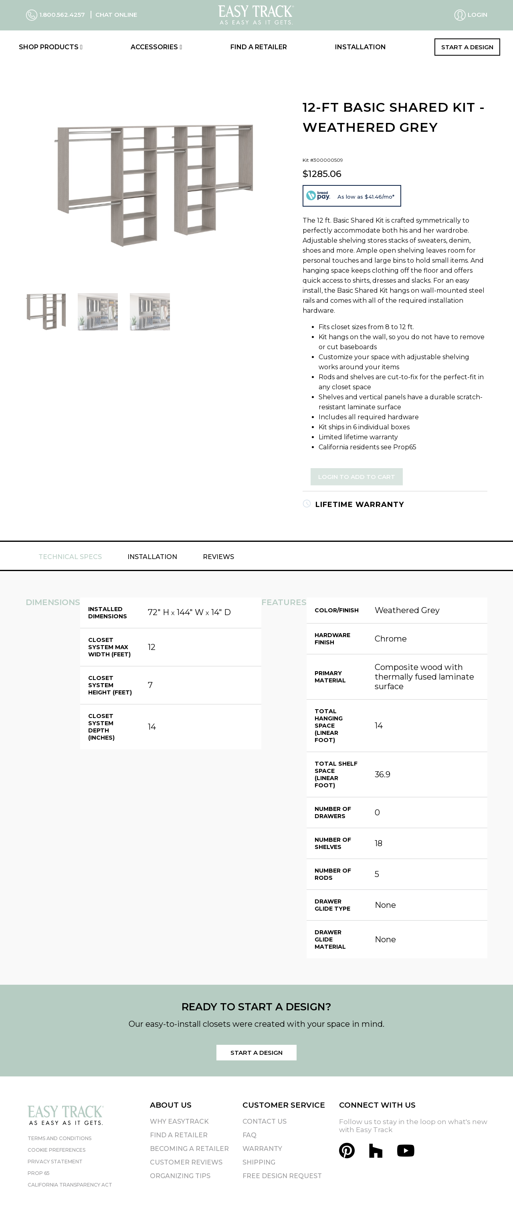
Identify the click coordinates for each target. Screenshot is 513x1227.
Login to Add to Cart (356, 477)
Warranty (262, 1149)
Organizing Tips (180, 1176)
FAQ (249, 1135)
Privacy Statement (55, 1162)
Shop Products (51, 47)
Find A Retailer (179, 1135)
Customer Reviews (186, 1162)
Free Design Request (282, 1176)
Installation (360, 47)
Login (470, 15)
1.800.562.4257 (56, 14)
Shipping (258, 1162)
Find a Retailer (258, 47)
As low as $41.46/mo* (365, 196)
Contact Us (264, 1121)
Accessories (156, 47)
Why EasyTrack (179, 1121)
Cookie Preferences (56, 1150)
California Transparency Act (70, 1185)
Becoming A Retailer (189, 1149)
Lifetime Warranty (353, 504)
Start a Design (467, 47)
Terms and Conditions (59, 1138)
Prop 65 (39, 1173)
